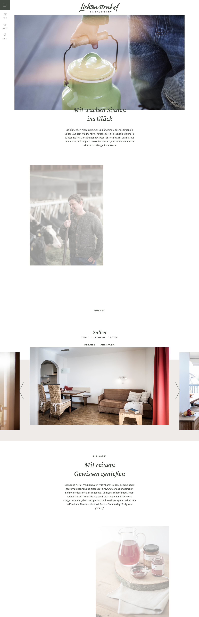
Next (177, 388)
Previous (21, 388)
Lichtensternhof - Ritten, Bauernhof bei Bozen (99, 8)
